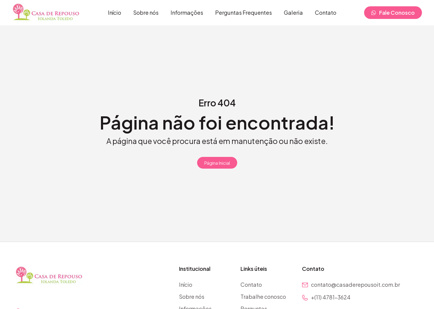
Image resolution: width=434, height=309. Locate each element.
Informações (187, 12)
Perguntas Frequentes (243, 12)
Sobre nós (146, 12)
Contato (325, 12)
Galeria (293, 12)
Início (114, 12)
